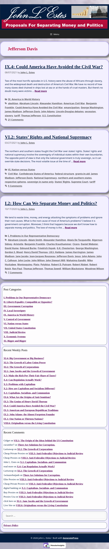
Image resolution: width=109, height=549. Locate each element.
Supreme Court (79, 181)
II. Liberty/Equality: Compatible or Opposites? (28, 302)
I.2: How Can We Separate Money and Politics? (51, 203)
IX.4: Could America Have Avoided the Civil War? (54, 66)
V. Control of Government (17, 319)
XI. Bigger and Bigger (15, 341)
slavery (9, 115)
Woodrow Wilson (94, 268)
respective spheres (15, 181)
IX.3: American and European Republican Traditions (31, 410)
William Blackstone (73, 268)
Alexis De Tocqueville (79, 240)
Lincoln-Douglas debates (70, 111)
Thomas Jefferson (31, 115)
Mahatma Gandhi (76, 260)
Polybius (45, 264)
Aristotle (18, 244)
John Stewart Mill (55, 260)
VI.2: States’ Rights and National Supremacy (48, 137)
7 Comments (15, 272)
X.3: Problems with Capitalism (19, 384)
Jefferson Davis (31, 111)
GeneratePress (70, 538)
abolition (13, 103)
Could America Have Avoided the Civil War (39, 107)
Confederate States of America (36, 173)
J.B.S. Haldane (56, 252)
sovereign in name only (40, 181)
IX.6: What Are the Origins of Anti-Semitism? (27, 397)
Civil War (13, 173)
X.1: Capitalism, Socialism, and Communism (27, 393)
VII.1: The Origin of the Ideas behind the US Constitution (43, 440)
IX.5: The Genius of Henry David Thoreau (25, 401)
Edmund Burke (28, 248)
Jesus (78, 256)
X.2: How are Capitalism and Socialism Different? (29, 388)
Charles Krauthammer (58, 244)
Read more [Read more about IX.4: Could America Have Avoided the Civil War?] (41, 91)
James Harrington (76, 252)
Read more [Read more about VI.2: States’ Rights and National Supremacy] (79, 161)
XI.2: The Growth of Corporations (21, 367)
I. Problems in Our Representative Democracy (33, 235)
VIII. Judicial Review (15, 332)
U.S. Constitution (51, 115)
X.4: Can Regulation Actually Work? (22, 380)
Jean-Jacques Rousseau (42, 256)
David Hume (12, 248)
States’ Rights (62, 181)
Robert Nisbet (80, 264)
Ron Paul (17, 268)
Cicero (76, 244)
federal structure (64, 173)
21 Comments (16, 119)
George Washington (92, 107)
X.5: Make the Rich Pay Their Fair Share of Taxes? (30, 375)
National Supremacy (45, 177)
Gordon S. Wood (14, 252)
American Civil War (74, 103)
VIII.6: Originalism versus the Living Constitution (29, 423)
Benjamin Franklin (35, 244)
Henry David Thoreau (36, 252)
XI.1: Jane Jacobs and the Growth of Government (29, 371)
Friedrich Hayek (47, 248)
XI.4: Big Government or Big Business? (24, 358)
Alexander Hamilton (51, 103)
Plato (36, 264)
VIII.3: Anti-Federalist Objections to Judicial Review (56, 453)
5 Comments (15, 185)
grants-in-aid (82, 173)
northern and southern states (75, 177)
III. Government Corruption (18, 306)
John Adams (48, 111)
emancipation (72, 107)
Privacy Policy (11, 525)
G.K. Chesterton (66, 248)
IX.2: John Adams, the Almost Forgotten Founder (29, 414)
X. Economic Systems (15, 336)
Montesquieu (24, 264)
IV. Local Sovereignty (15, 310)
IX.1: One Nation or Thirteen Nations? (23, 419)
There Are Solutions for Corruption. (36, 444)
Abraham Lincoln (28, 103)
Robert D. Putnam (61, 264)
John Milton (38, 260)
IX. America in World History (24, 99)
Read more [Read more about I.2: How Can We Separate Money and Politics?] (71, 227)
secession (90, 111)
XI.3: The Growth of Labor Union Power (25, 362)
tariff (17, 115)
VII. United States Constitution (20, 328)
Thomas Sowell (52, 268)
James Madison (13, 111)
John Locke (24, 260)
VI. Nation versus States (21, 169)
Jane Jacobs (22, 256)
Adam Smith (35, 240)
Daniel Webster (89, 244)
